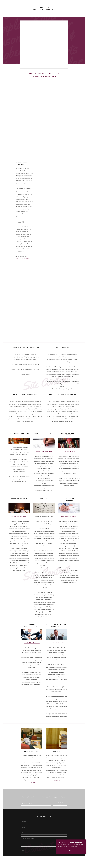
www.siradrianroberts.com (32, 674)
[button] (32, 813)
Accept (71, 850)
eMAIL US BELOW (60, 834)
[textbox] (36, 834)
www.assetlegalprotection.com (19, 547)
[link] (44, 9)
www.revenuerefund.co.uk (68, 547)
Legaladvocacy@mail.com (23, 258)
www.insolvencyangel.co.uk (44, 482)
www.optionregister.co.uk (69, 482)
